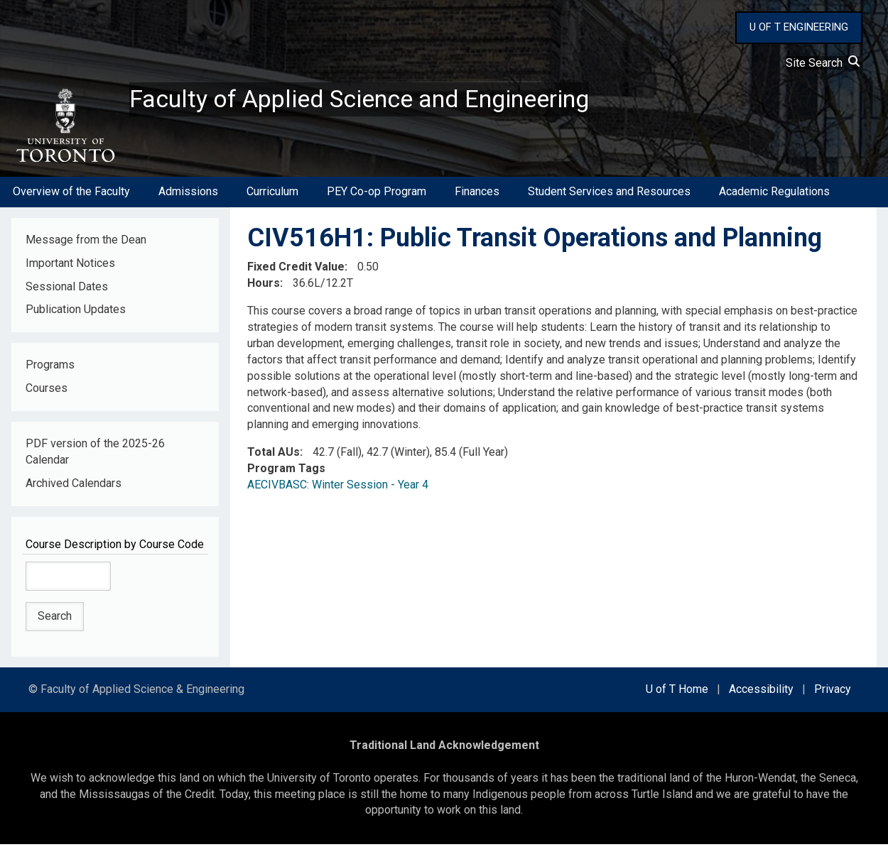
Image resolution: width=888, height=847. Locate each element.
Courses (46, 391)
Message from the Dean (86, 241)
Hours (263, 286)
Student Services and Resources (609, 194)
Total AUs (273, 454)
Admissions (188, 194)
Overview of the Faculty (71, 194)
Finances (477, 194)
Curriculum (272, 194)
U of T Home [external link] (677, 692)
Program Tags (286, 471)
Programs (50, 367)
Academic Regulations (774, 194)
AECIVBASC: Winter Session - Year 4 (337, 487)
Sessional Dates (67, 288)
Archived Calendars (73, 485)
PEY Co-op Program (376, 194)
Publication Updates (76, 312)
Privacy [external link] (832, 692)
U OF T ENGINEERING (798, 27)
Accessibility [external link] (761, 692)
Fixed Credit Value (296, 269)
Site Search (823, 63)
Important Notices (70, 265)
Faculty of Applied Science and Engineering (371, 100)
